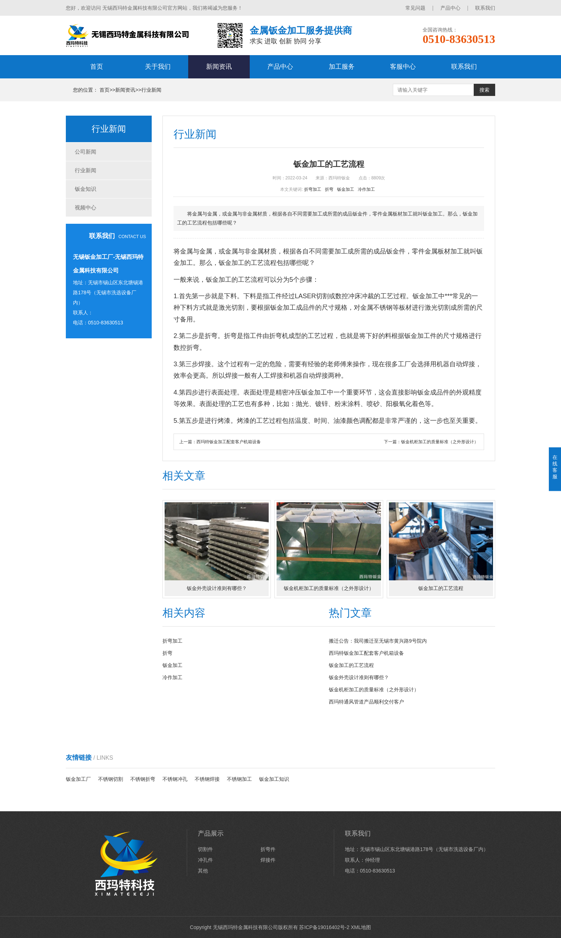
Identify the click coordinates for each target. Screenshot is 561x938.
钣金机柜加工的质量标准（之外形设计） (439, 441)
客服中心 (403, 66)
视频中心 (85, 207)
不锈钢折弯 (142, 779)
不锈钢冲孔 (174, 779)
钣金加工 (347, 189)
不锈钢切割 (110, 779)
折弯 (330, 189)
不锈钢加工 (239, 779)
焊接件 (267, 860)
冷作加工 (367, 189)
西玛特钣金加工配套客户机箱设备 (228, 441)
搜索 (484, 90)
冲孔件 (205, 860)
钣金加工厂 (78, 779)
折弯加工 (314, 189)
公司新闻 (85, 152)
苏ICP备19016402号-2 (324, 927)
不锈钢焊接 (207, 779)
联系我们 (485, 8)
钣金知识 (85, 189)
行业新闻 (151, 90)
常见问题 (415, 8)
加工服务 (342, 66)
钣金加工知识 (274, 779)
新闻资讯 (219, 66)
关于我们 (158, 66)
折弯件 (267, 849)
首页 (96, 66)
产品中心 (450, 8)
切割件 (205, 849)
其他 (203, 871)
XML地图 (361, 927)
